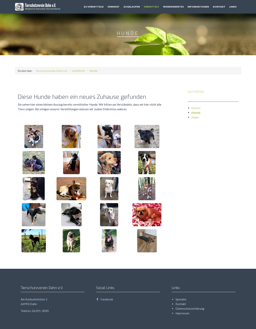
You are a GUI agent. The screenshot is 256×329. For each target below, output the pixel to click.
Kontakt (219, 6)
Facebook (104, 299)
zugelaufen (131, 6)
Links (232, 6)
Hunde (93, 70)
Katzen (195, 108)
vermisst (113, 6)
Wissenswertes (173, 6)
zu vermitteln (94, 6)
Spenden (181, 299)
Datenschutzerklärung (190, 308)
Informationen (198, 6)
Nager (195, 117)
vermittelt (151, 6)
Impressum (182, 313)
